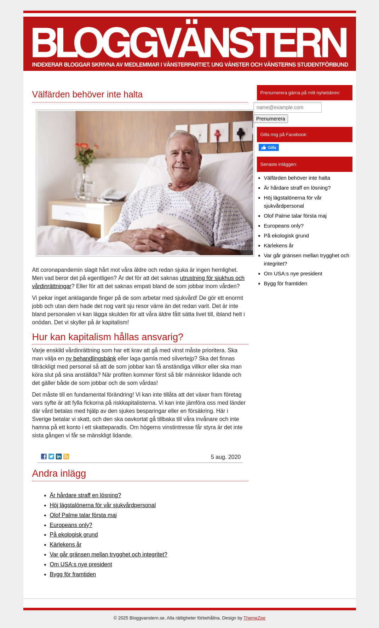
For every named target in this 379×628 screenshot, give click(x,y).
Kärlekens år (66, 545)
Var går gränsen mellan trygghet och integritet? (108, 554)
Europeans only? (71, 525)
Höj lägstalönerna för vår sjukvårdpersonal (103, 505)
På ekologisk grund (74, 535)
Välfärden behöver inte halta (297, 178)
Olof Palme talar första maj (83, 515)
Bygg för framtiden (73, 574)
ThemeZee (254, 618)
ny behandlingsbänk (91, 358)
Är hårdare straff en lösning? (85, 495)
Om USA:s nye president (81, 564)
